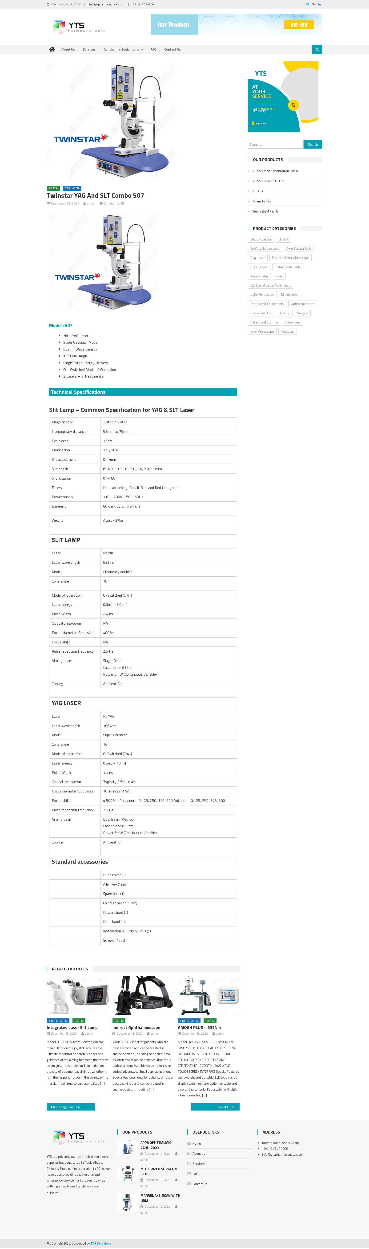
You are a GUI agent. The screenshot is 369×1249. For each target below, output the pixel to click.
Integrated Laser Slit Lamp (72, 1028)
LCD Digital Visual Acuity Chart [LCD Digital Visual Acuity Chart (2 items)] (270, 286)
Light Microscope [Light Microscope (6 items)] (262, 295)
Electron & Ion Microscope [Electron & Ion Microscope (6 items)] (290, 258)
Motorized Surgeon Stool (158, 1172)
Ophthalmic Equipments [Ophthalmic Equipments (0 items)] (267, 304)
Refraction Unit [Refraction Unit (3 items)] (260, 313)
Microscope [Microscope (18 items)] (289, 295)
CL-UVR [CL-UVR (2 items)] (283, 239)
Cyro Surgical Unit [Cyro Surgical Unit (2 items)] (299, 249)
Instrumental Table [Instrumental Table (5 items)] (288, 267)
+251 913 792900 (142, 4)
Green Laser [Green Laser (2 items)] (259, 267)
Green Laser (58, 1021)
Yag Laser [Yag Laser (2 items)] (287, 332)
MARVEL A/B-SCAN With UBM (160, 1199)
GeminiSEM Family (266, 211)
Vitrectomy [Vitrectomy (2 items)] (293, 322)
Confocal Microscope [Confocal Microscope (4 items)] (265, 249)
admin (91, 204)
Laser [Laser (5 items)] (279, 276)
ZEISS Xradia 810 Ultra (268, 181)
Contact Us (172, 50)
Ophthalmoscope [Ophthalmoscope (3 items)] (303, 304)
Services (89, 50)
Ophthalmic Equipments (121, 50)
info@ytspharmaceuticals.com (106, 4)
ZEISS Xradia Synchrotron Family (276, 171)
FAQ (153, 50)
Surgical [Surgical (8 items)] (302, 313)
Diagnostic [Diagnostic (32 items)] (257, 258)
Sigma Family (262, 201)
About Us (68, 50)
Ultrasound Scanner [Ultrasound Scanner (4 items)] (264, 322)
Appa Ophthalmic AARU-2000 (155, 1146)
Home (197, 1144)
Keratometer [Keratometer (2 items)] (259, 276)
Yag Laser (72, 189)
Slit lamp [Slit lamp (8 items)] (284, 313)
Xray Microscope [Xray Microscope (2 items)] (262, 332)
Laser (53, 189)
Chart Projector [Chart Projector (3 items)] (260, 239)
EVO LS (258, 191)
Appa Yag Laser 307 (66, 1107)
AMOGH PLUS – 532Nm (199, 1028)
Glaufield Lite (224, 1107)
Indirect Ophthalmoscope (136, 1028)
